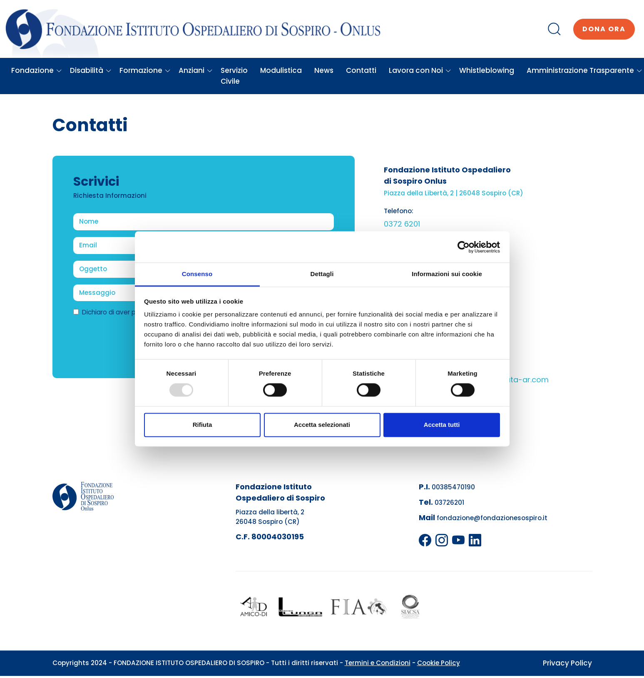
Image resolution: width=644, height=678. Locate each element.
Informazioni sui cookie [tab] (447, 273)
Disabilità (91, 70)
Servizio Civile (234, 75)
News (323, 70)
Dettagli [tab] (322, 273)
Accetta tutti (442, 424)
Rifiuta (202, 424)
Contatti (361, 70)
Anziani (196, 70)
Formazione (145, 70)
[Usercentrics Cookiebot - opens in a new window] (463, 247)
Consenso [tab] (197, 273)
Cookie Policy (438, 662)
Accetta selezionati (322, 424)
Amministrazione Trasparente (584, 70)
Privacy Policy (567, 663)
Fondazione (36, 70)
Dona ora (604, 29)
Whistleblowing (486, 70)
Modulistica (281, 70)
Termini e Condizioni (377, 662)
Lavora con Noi (420, 70)
